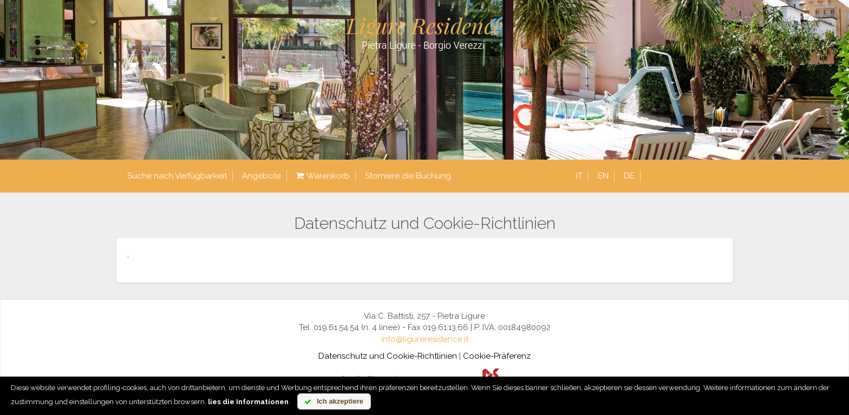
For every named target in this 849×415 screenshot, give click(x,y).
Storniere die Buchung (408, 176)
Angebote (261, 176)
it (579, 176)
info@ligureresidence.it (424, 339)
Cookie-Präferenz (497, 356)
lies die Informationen (248, 402)
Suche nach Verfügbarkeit (177, 176)
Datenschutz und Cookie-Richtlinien (387, 356)
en (603, 176)
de (629, 176)
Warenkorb (323, 176)
